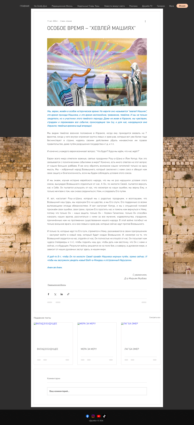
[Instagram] (93, 416)
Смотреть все (154, 317)
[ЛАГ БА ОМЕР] (140, 333)
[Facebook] (87, 416)
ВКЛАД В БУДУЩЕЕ (47, 349)
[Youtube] (99, 416)
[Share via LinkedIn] (61, 294)
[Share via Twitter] (55, 294)
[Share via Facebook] (48, 294)
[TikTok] (104, 416)
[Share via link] (68, 294)
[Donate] (182, 6)
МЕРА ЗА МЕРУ (89, 349)
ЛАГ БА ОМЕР (131, 349)
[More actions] (145, 21)
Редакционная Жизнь (57, 285)
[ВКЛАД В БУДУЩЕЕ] (53, 333)
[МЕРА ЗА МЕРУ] (97, 333)
